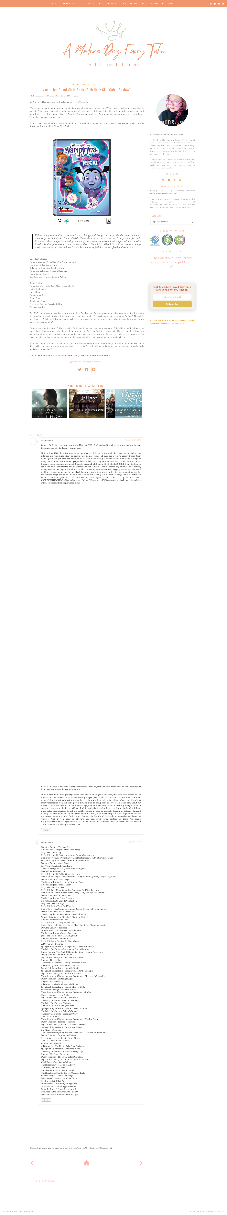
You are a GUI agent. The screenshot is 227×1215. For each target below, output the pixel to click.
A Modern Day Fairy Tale (16, 1211)
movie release (97, 362)
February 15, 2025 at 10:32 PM (133, 842)
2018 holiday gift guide (87, 362)
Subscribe (172, 304)
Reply (46, 830)
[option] (49, 403)
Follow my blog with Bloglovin (42, 1181)
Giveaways (88, 3)
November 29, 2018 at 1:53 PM (133, 440)
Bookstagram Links (133, 3)
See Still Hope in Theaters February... (49, 411)
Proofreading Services (162, 3)
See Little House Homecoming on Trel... (87, 411)
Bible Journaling (108, 3)
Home (55, 3)
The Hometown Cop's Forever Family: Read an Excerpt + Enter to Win (172, 262)
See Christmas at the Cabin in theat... (124, 411)
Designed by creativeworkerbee (207, 1211)
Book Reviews (70, 3)
